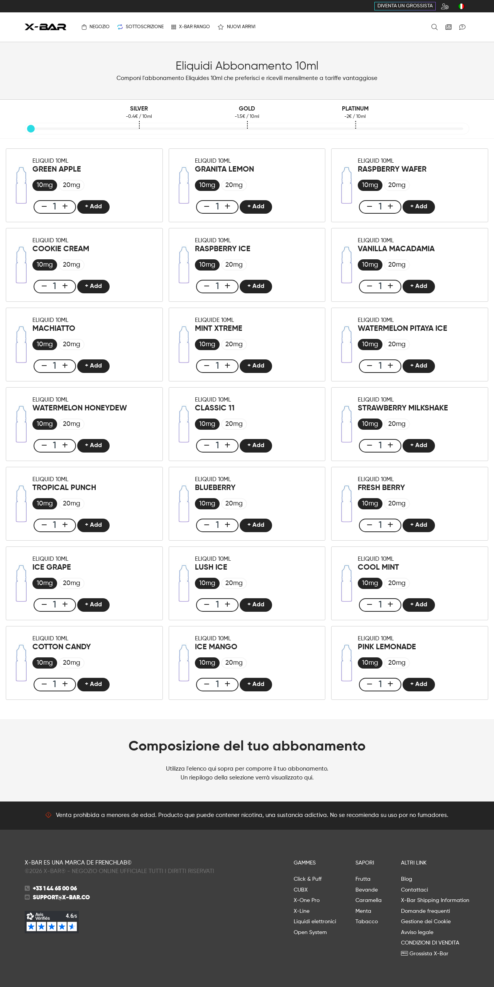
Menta (363, 911)
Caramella (368, 900)
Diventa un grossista (405, 6)
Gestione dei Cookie (426, 921)
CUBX (301, 890)
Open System (310, 932)
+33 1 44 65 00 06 (55, 889)
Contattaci (414, 890)
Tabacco (366, 921)
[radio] (44, 185)
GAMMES (305, 863)
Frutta (362, 879)
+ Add (92, 207)
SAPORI (364, 863)
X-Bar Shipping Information (435, 900)
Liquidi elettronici (315, 921)
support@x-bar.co (61, 897)
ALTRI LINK (413, 863)
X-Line (302, 911)
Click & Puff (307, 879)
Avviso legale (417, 932)
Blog (406, 879)
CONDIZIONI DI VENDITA (430, 943)
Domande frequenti (425, 911)
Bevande (366, 890)
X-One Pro (307, 900)
